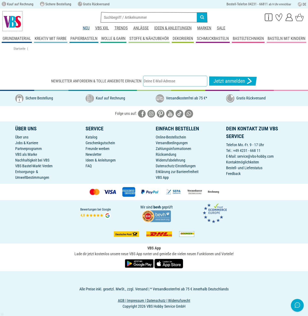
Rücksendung (166, 154)
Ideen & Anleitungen (173, 28)
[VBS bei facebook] (142, 113)
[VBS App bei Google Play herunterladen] (139, 263)
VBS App (162, 177)
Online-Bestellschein (171, 137)
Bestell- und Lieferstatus (244, 168)
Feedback (233, 173)
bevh (157, 207)
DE (302, 4)
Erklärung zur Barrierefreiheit (177, 171)
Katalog (91, 137)
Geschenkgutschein (100, 143)
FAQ (89, 166)
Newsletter (93, 154)
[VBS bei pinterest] (160, 113)
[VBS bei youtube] (170, 113)
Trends (121, 28)
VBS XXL (102, 28)
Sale (221, 28)
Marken (204, 28)
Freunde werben (98, 148)
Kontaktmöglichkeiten (242, 162)
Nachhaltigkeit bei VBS (32, 160)
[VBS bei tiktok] (179, 113)
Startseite (19, 49)
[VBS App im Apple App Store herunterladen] (168, 263)
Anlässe (141, 28)
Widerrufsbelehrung (170, 160)
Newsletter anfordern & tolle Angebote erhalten (96, 81)
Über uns (21, 137)
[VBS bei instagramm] (151, 113)
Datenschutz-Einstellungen (176, 166)
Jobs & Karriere (26, 143)
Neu (86, 28)
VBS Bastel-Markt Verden (34, 166)
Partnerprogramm (28, 148)
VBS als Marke (26, 154)
